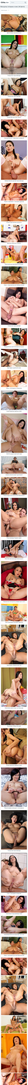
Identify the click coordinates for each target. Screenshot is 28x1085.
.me (5, 2)
